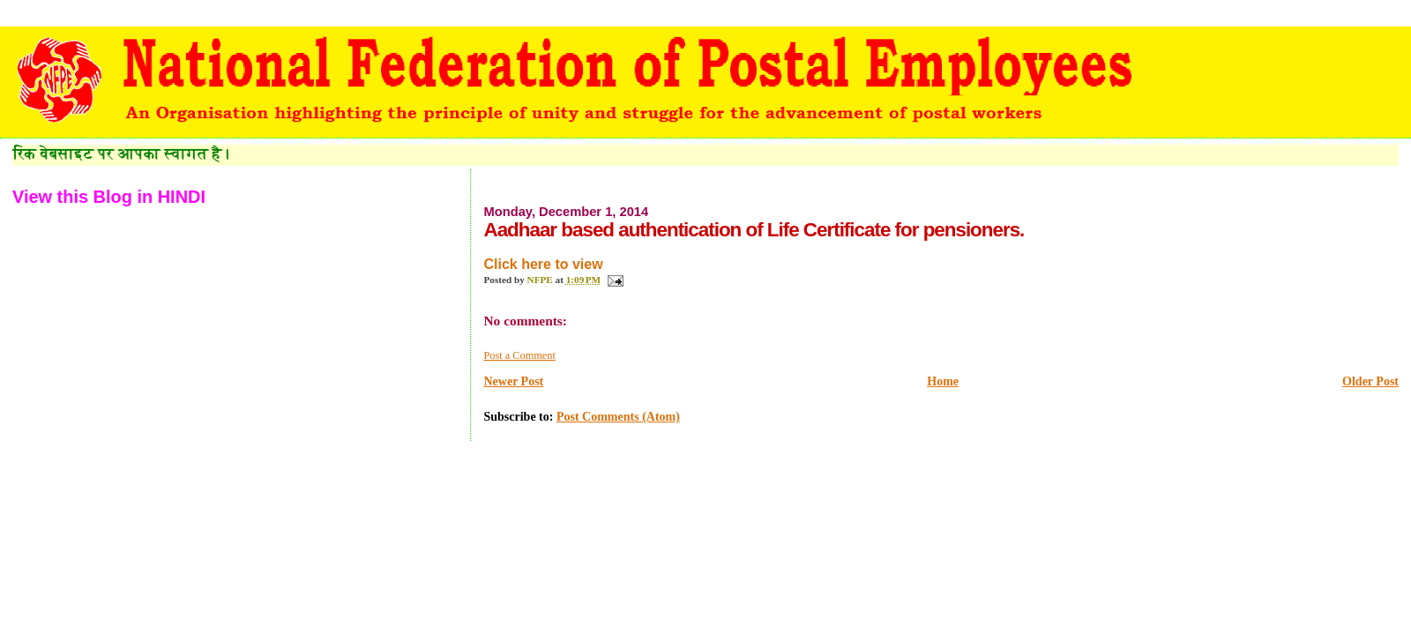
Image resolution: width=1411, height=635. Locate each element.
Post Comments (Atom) (618, 416)
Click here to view (542, 264)
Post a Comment (519, 355)
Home (943, 381)
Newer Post (513, 381)
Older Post (1370, 381)
